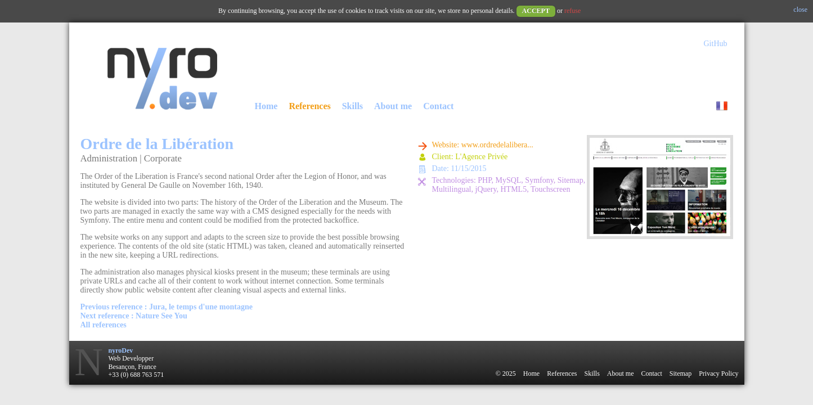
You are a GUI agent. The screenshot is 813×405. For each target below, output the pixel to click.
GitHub (715, 43)
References (309, 106)
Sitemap (680, 373)
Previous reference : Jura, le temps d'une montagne (166, 307)
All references (103, 325)
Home (266, 106)
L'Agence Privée (481, 156)
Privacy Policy (718, 373)
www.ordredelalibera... (497, 145)
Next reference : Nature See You (133, 316)
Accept (536, 11)
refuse (572, 11)
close (800, 10)
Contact (438, 106)
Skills (352, 106)
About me (393, 106)
